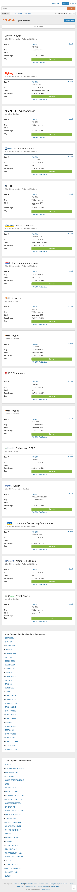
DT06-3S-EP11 (10, 734)
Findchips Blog (55, 3)
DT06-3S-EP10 (10, 738)
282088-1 (8, 649)
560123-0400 (10, 745)
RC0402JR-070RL (11, 792)
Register (65, 3)
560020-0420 (10, 646)
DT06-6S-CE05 (10, 707)
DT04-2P (8, 642)
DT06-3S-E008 (10, 695)
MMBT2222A (10, 841)
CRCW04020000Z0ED (13, 826)
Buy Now (52, 59)
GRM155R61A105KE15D (14, 857)
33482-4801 (9, 688)
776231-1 (8, 680)
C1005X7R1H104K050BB (14, 769)
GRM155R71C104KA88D (14, 811)
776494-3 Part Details (39, 62)
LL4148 (8, 876)
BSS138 (8, 834)
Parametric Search (44, 884)
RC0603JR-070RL (11, 872)
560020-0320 (10, 661)
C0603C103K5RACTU (13, 868)
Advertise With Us (55, 886)
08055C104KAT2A (11, 845)
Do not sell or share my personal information (37, 886)
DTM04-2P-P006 (11, 749)
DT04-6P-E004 (10, 715)
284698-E (8, 722)
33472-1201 (9, 638)
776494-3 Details (69, 20)
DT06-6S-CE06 (10, 653)
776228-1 (8, 657)
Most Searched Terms (31, 884)
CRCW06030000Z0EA (13, 822)
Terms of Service (63, 884)
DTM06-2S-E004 (11, 703)
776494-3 (34, 44)
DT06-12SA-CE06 (11, 741)
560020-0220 (10, 665)
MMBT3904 (9, 776)
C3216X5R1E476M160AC (14, 780)
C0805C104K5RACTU (13, 803)
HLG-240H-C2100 (11, 772)
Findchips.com (3, 3)
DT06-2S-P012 (10, 726)
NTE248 (8, 765)
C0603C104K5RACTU (13, 815)
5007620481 (9, 730)
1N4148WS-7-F (10, 818)
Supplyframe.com (46, 889)
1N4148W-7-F (10, 807)
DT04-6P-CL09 (10, 711)
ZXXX (7, 784)
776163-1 (8, 672)
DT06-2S (8, 684)
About (22, 884)
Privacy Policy (54, 884)
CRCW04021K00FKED (13, 799)
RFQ (52, 618)
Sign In (74, 3)
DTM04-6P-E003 (11, 699)
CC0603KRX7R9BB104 (13, 830)
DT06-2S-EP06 (10, 718)
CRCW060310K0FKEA (13, 788)
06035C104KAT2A (11, 864)
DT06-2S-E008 (10, 676)
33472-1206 (9, 669)
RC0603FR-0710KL (12, 838)
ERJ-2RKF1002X (11, 849)
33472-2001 (9, 692)
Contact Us (16, 884)
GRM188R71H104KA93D (14, 795)
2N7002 (8, 861)
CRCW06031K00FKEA (13, 853)
